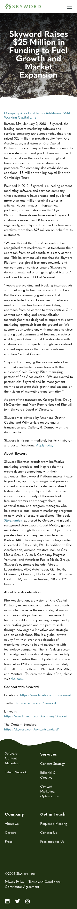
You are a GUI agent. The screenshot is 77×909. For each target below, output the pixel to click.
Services (48, 754)
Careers (10, 832)
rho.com (17, 678)
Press (9, 841)
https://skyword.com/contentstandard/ (31, 729)
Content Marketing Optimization (49, 791)
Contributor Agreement (22, 886)
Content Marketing (12, 760)
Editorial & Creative (47, 775)
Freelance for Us (52, 841)
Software (11, 753)
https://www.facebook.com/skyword (45, 695)
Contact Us (48, 832)
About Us (12, 823)
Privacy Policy (14, 881)
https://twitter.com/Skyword (36, 703)
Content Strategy (52, 763)
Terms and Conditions (45, 881)
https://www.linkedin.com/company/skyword (35, 716)
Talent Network (16, 772)
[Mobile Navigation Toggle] (69, 5)
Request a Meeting (53, 823)
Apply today (44, 445)
